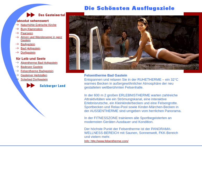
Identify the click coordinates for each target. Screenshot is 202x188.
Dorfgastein (28, 52)
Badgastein (28, 44)
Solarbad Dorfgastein (34, 79)
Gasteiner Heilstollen (34, 75)
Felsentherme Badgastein (37, 71)
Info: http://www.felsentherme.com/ (106, 141)
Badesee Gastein (32, 66)
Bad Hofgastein (30, 48)
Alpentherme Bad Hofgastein (39, 62)
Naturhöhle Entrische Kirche (39, 24)
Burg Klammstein (32, 29)
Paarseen (27, 33)
